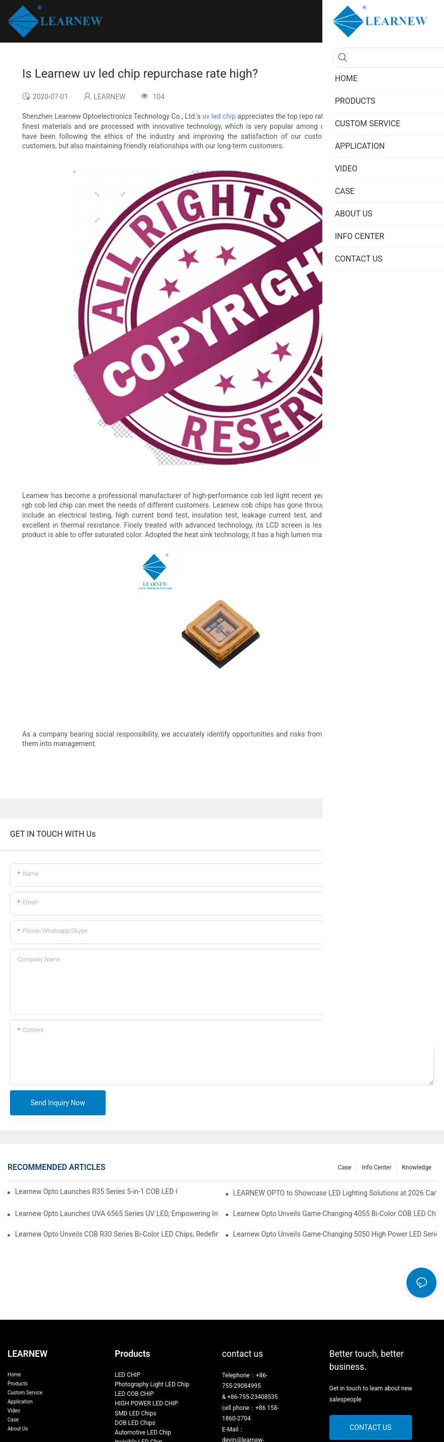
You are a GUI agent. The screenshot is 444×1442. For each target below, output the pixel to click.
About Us (18, 1428)
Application (20, 1401)
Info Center (376, 1167)
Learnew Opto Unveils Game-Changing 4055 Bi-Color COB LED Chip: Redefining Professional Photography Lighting (334, 1214)
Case (344, 1167)
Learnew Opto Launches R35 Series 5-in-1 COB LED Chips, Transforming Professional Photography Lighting (96, 1191)
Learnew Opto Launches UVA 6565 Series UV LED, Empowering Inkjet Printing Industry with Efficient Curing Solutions (116, 1214)
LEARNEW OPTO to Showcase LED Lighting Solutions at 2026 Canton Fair (334, 1193)
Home (14, 1374)
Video (14, 1410)
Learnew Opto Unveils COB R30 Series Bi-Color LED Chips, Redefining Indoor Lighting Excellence (116, 1234)
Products (18, 1383)
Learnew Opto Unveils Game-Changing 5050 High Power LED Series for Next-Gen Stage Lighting (334, 1234)
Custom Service (25, 1392)
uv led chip (219, 116)
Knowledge (416, 1167)
